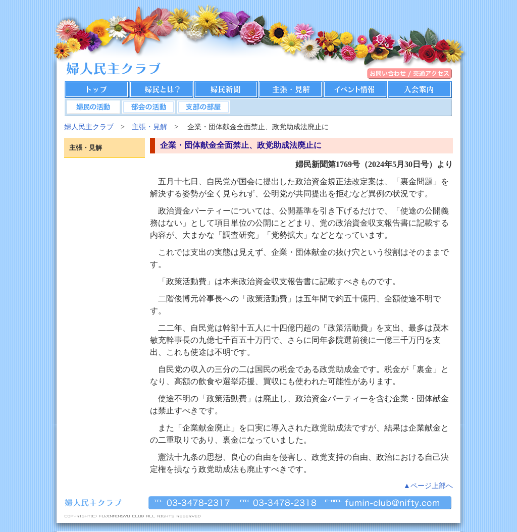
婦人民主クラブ (89, 127)
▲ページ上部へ (428, 486)
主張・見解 (149, 127)
